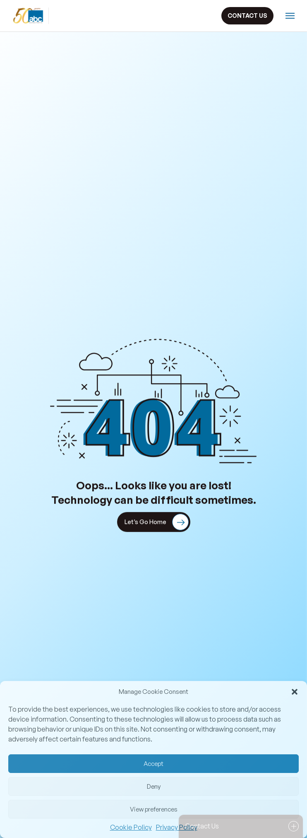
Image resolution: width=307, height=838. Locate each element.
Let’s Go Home (157, 522)
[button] (294, 692)
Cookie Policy (131, 827)
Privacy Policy (176, 827)
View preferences (153, 809)
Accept (153, 764)
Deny (154, 786)
